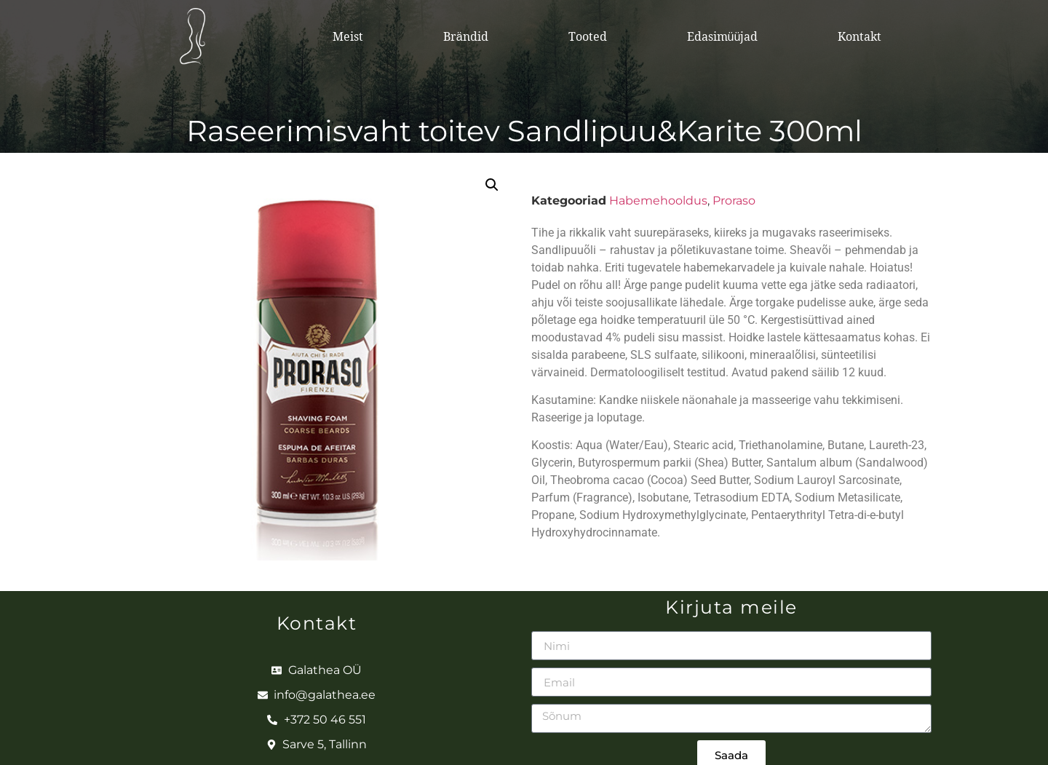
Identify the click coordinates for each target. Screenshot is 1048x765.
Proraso (733, 200)
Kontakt (859, 36)
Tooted (587, 36)
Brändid (465, 36)
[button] (492, 185)
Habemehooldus (658, 200)
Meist (348, 36)
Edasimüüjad (722, 36)
